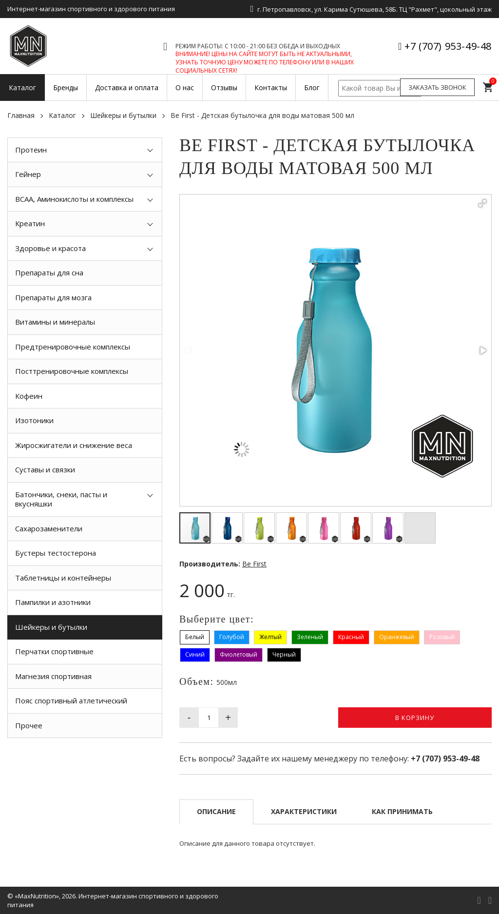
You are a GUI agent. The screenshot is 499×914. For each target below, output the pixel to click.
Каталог (62, 115)
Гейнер (28, 174)
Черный (284, 654)
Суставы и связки (45, 469)
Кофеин (28, 396)
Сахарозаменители (48, 528)
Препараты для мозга (53, 297)
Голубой (231, 637)
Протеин (31, 150)
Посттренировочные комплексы (71, 371)
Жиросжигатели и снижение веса (73, 445)
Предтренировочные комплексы (72, 346)
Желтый (270, 637)
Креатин (30, 223)
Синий (195, 654)
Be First (254, 563)
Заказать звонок (437, 87)
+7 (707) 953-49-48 (448, 46)
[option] (84, 760)
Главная (21, 115)
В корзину (414, 717)
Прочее (28, 725)
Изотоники (34, 420)
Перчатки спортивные (54, 651)
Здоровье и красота (50, 248)
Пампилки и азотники (53, 602)
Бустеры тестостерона (55, 553)
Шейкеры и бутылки (123, 115)
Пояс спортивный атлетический (71, 700)
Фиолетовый (238, 654)
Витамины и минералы (55, 322)
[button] (482, 203)
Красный (351, 637)
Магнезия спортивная (53, 676)
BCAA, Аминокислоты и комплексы (74, 199)
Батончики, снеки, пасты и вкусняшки (61, 499)
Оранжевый (396, 637)
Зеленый (310, 637)
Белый (194, 637)
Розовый (442, 637)
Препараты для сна (49, 272)
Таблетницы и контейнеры (63, 578)
